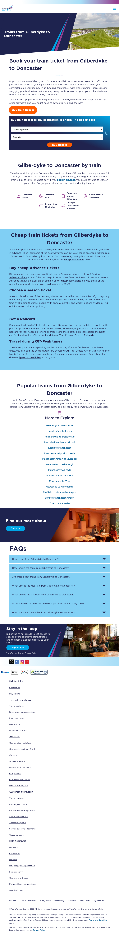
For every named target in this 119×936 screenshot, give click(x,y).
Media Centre (85, 901)
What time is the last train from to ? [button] (43, 594)
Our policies (15, 773)
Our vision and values (19, 779)
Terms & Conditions (27, 901)
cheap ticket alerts (71, 280)
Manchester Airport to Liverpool (59, 459)
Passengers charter (18, 804)
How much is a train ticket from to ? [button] (43, 612)
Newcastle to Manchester (59, 486)
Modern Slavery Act (18, 786)
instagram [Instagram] (22, 661)
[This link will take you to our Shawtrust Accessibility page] (39, 674)
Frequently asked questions (22, 884)
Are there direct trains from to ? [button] (41, 577)
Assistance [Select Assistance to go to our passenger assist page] (71, 901)
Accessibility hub (17, 823)
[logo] (7, 8)
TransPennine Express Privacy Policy (21, 653)
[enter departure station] (57, 129)
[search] (57, 129)
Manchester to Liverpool (59, 475)
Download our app (18, 730)
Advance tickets (18, 277)
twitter (11, 661)
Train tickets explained (20, 700)
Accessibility (59, 901)
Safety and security (18, 816)
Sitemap (12, 901)
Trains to (15, 528)
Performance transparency (22, 810)
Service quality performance (22, 829)
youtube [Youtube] (27, 661)
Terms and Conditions (98, 920)
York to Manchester (59, 503)
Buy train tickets (23, 109)
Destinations (15, 724)
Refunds (13, 859)
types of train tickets (30, 357)
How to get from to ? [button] (35, 559)
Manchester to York (59, 481)
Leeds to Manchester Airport (59, 442)
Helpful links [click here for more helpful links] (16, 681)
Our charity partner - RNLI (22, 749)
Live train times (16, 718)
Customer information (21, 792)
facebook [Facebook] (16, 661)
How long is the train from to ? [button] (40, 568)
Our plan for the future (20, 743)
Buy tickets (59, 144)
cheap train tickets (74, 259)
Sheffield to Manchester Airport (60, 492)
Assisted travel (16, 890)
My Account (99, 901)
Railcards (89, 335)
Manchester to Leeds (59, 470)
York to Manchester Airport (59, 498)
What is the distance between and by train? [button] (48, 603)
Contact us (14, 688)
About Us (14, 736)
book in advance (66, 180)
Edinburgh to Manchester (59, 425)
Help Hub (13, 847)
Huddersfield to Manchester (59, 436)
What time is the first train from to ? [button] (43, 585)
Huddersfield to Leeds (60, 431)
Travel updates (16, 706)
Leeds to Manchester (59, 448)
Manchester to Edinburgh (59, 464)
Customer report (17, 835)
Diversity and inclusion (20, 767)
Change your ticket (18, 878)
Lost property (16, 872)
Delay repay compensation (22, 712)
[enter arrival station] (57, 137)
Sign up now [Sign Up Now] (18, 647)
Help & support (17, 841)
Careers (13, 755)
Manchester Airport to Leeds (59, 453)
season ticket (19, 296)
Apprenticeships (17, 761)
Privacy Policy (45, 901)
